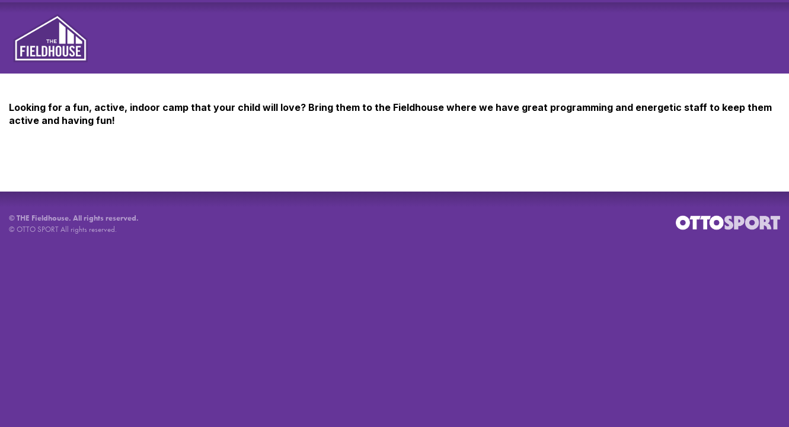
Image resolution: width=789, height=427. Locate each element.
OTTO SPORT (38, 229)
